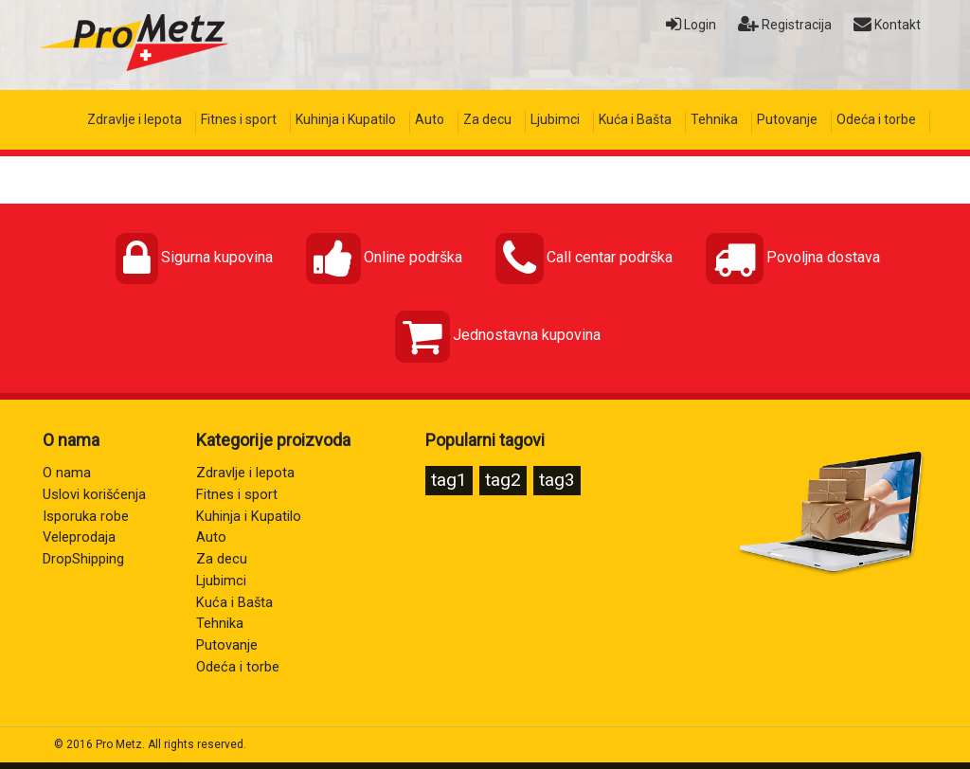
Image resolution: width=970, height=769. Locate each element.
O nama (67, 473)
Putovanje (787, 119)
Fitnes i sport (239, 119)
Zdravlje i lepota (134, 119)
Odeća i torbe (876, 119)
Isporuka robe (86, 517)
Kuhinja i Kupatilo (346, 119)
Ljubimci (555, 119)
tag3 (557, 480)
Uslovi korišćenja (94, 495)
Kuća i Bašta (635, 119)
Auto (429, 119)
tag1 (449, 480)
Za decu (487, 119)
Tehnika (714, 119)
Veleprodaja (79, 537)
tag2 (503, 480)
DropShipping (83, 559)
